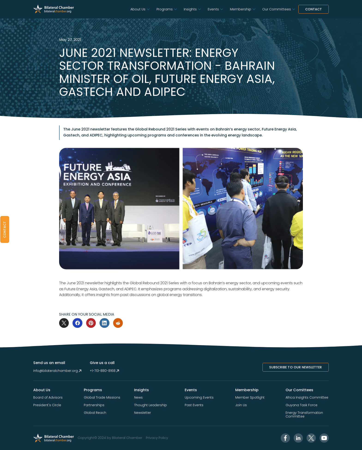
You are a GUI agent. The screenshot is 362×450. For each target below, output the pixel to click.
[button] (140, 9)
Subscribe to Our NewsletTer (295, 367)
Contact (313, 9)
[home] (53, 9)
